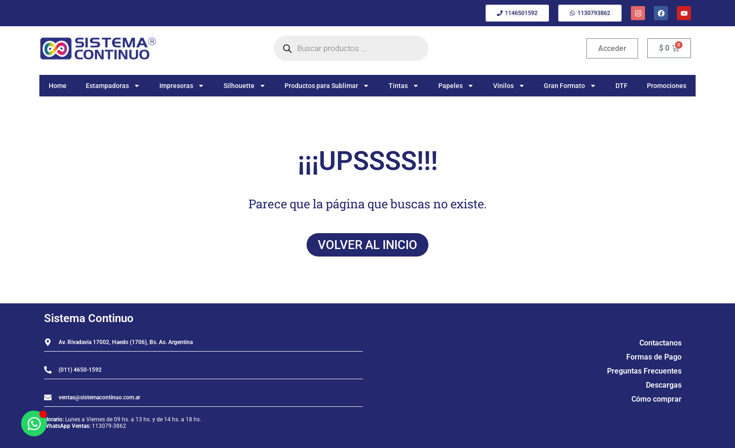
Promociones (666, 85)
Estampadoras (113, 86)
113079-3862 (109, 426)
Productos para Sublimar (327, 86)
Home (58, 85)
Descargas (664, 385)
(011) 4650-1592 (80, 370)
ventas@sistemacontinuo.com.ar (99, 397)
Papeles (456, 86)
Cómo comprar (656, 399)
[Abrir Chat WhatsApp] (34, 423)
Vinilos (509, 86)
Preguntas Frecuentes (644, 371)
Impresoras (181, 86)
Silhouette (245, 86)
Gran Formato (570, 86)
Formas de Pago (654, 357)
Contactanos (660, 342)
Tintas (404, 86)
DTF (621, 85)
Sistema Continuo (89, 318)
